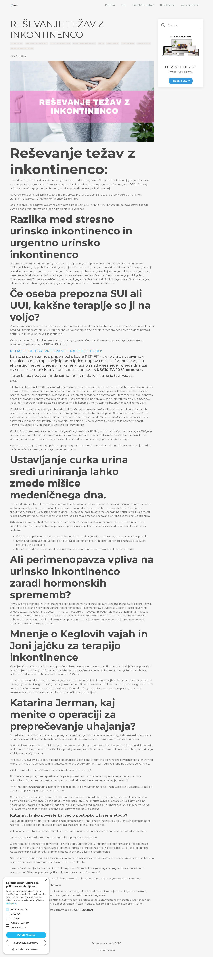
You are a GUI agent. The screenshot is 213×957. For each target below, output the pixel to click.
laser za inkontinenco (60, 43)
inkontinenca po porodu (36, 43)
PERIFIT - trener (99, 356)
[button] (26, 949)
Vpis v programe (190, 5)
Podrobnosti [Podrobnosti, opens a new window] (11, 903)
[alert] (26, 915)
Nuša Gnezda (168, 5)
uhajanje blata (128, 43)
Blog (124, 5)
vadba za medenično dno (22, 48)
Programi (111, 5)
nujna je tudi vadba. (117, 375)
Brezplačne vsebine (143, 5)
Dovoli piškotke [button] (26, 935)
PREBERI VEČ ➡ (181, 80)
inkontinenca (16, 43)
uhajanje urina (143, 43)
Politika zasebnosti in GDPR (106, 943)
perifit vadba (112, 43)
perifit (101, 43)
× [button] (45, 880)
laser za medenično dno (84, 43)
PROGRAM (86, 910)
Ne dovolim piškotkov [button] (26, 943)
